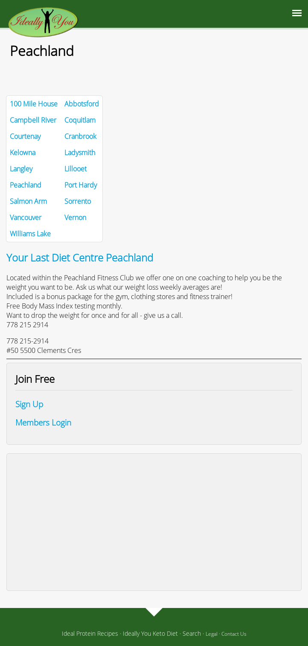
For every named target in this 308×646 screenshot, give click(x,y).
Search (192, 633)
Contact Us (234, 633)
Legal (212, 633)
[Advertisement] (154, 522)
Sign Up (29, 404)
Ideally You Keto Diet (150, 633)
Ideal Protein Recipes (90, 633)
